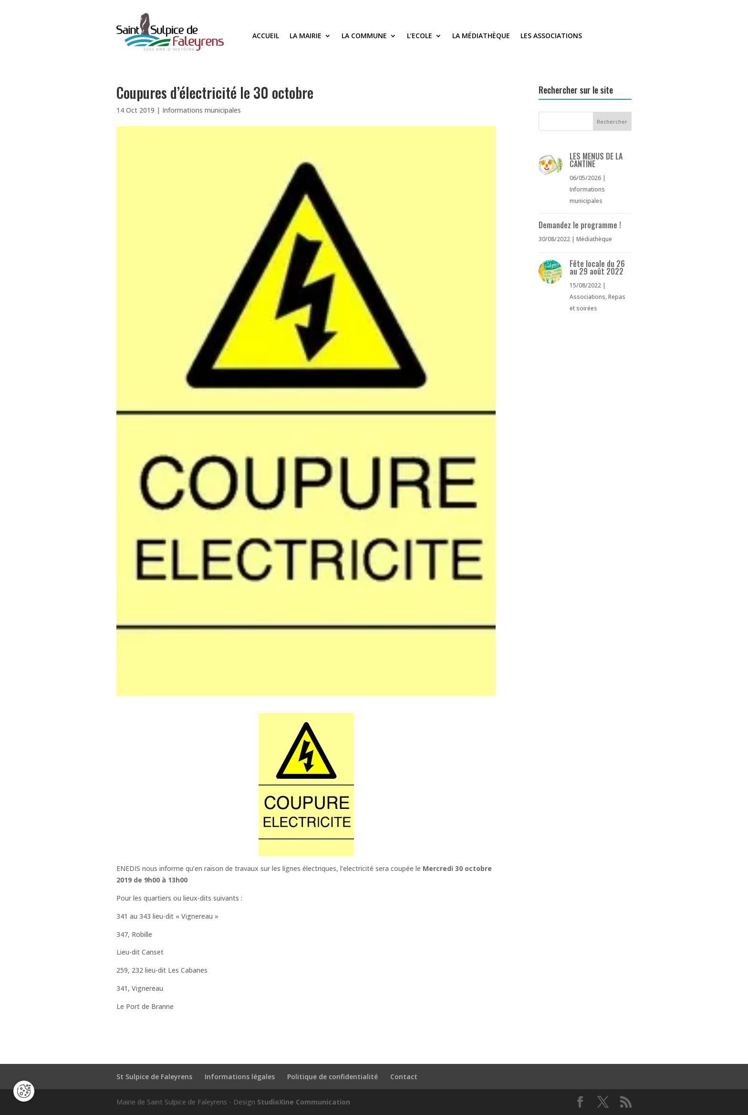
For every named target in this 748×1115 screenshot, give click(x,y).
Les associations (551, 36)
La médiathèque (481, 36)
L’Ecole (419, 36)
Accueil (265, 36)
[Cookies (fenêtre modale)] (23, 1091)
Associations (587, 297)
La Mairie (306, 36)
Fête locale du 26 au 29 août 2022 (597, 267)
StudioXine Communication (303, 1101)
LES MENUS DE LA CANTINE (596, 160)
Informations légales (240, 1076)
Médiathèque (594, 239)
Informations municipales (201, 110)
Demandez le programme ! (580, 225)
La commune (364, 36)
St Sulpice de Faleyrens (154, 1076)
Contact (403, 1076)
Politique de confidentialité (332, 1076)
